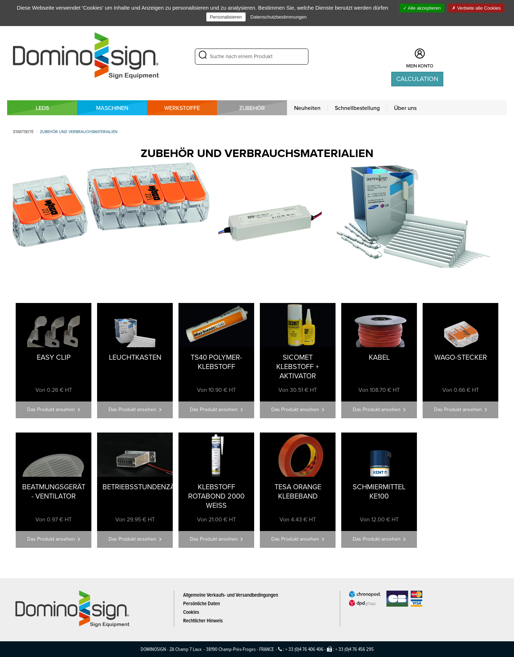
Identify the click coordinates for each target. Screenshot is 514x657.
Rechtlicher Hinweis (203, 620)
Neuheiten (307, 108)
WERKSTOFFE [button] (182, 108)
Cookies (191, 612)
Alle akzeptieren (422, 8)
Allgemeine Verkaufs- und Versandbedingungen (230, 594)
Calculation (417, 79)
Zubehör (252, 108)
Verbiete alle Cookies (476, 8)
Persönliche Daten (201, 603)
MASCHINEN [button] (112, 108)
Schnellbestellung (357, 108)
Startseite (23, 132)
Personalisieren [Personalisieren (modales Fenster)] (226, 17)
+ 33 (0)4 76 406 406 (304, 649)
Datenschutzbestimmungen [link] (279, 17)
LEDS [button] (42, 108)
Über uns (405, 108)
